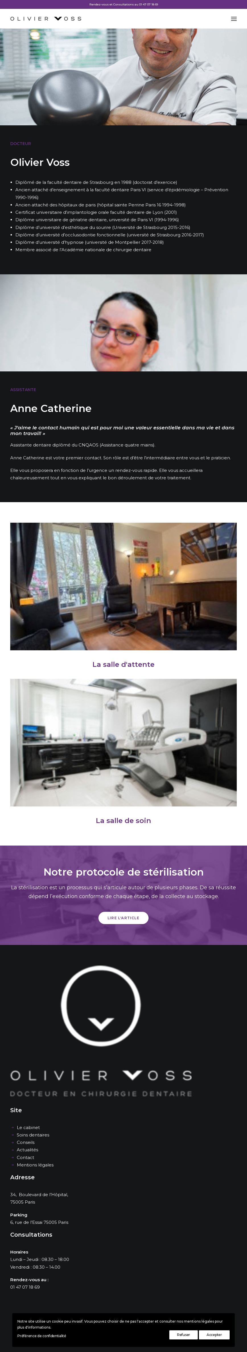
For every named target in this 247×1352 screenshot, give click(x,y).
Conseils (25, 1142)
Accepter (214, 1335)
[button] (234, 19)
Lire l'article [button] (123, 918)
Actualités (27, 1149)
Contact (25, 1157)
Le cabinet (28, 1127)
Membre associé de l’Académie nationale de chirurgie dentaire (83, 249)
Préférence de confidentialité (41, 1336)
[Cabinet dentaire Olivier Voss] (45, 19)
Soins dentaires (33, 1135)
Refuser (183, 1335)
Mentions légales (35, 1165)
